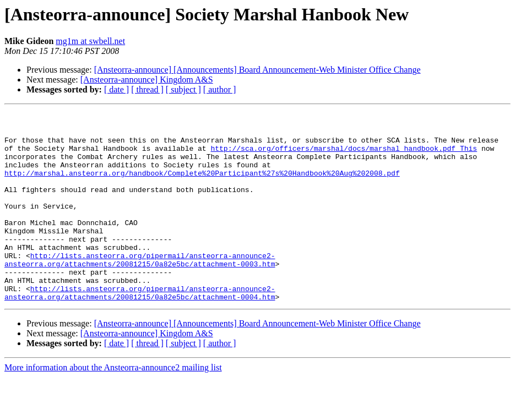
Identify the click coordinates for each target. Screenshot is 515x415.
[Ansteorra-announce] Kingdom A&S (146, 79)
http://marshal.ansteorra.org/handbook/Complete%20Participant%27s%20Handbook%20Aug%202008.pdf (202, 186)
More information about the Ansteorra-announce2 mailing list (113, 405)
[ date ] (116, 89)
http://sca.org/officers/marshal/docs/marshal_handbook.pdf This (343, 156)
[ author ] (219, 89)
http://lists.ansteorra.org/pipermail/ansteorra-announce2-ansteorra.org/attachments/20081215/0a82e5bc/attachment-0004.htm (139, 330)
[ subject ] (183, 89)
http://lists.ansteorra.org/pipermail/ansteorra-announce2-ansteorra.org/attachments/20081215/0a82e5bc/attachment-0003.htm (139, 290)
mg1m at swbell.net (90, 41)
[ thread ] (147, 89)
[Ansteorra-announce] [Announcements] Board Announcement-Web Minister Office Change (257, 69)
